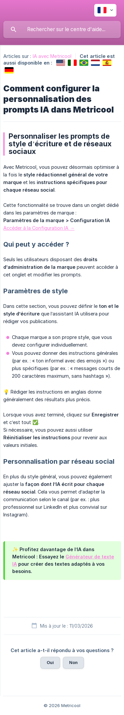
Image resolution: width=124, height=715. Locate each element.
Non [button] (73, 662)
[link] (60, 63)
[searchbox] (62, 29)
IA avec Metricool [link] (52, 56)
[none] (105, 10)
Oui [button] (50, 662)
